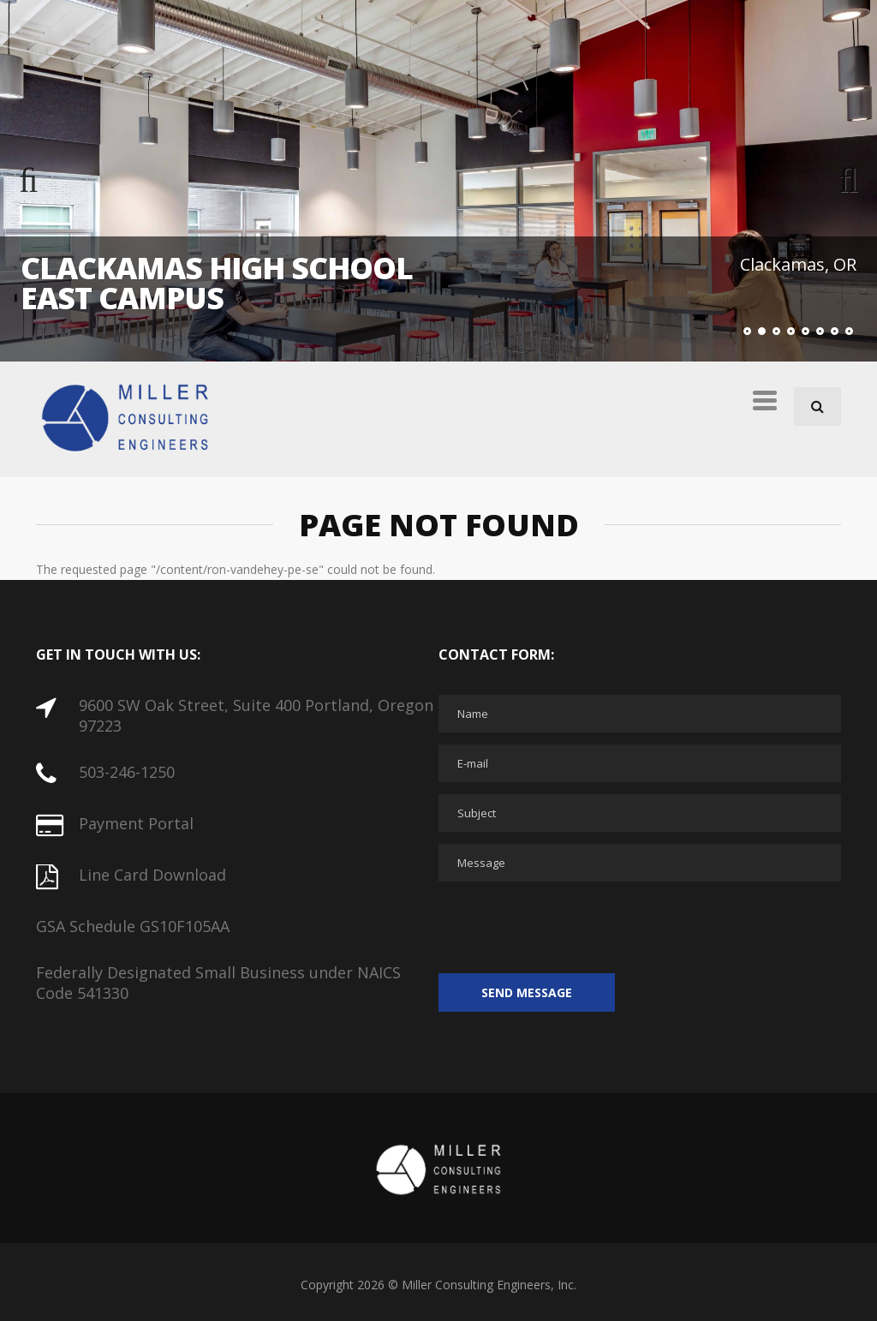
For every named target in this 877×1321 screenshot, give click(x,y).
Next (834, 181)
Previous (43, 181)
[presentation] (568, 927)
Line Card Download (152, 874)
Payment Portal (136, 823)
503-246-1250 (127, 772)
